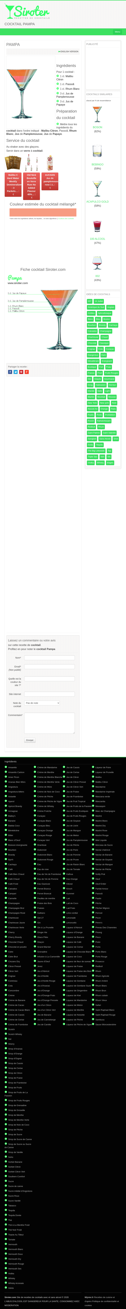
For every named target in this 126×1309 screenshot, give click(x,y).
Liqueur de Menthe (75, 1010)
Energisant (107, 361)
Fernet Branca (44, 888)
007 (89, 301)
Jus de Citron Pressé (76, 782)
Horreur (112, 385)
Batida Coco (14, 825)
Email (15, 668)
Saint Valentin (109, 433)
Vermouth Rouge (16, 1264)
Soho (10, 1157)
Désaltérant (93, 361)
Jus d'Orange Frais (46, 995)
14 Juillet (99, 301)
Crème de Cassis (16, 1015)
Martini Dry (100, 825)
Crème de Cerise (16, 1019)
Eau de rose (43, 869)
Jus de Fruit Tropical (75, 801)
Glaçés (97, 379)
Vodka (91, 462)
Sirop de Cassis (15, 1063)
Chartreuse (93, 337)
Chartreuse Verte (16, 927)
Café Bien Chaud (16, 874)
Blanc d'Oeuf (14, 840)
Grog (90, 385)
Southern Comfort (16, 1176)
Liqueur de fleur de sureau (78, 961)
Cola (100, 349)
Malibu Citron (101, 782)
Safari (98, 1005)
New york (104, 403)
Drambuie (41, 845)
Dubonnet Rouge (45, 859)
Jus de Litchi (72, 825)
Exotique (92, 367)
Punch (91, 421)
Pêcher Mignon (102, 908)
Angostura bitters (16, 791)
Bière (90, 319)
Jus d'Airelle (43, 976)
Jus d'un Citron (44, 1005)
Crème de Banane (16, 1000)
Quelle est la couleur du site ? (14, 682)
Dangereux (93, 355)
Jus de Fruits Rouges (76, 816)
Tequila (99, 445)
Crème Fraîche (44, 811)
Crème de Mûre (44, 787)
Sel (9, 1039)
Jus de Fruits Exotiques (77, 811)
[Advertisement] (43, 243)
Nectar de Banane (103, 855)
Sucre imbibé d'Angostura (20, 1191)
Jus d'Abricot (43, 971)
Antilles (91, 313)
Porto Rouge (101, 956)
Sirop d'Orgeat (15, 1058)
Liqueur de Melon (74, 1005)
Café (10, 869)
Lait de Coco (72, 903)
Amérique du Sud (96, 307)
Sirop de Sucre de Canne (20, 1139)
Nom (18, 657)
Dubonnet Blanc (44, 855)
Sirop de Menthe (16, 1115)
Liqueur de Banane (75, 937)
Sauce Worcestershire (105, 1024)
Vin (108, 456)
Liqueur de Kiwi (73, 995)
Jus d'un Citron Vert (46, 1010)
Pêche (98, 903)
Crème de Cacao (16, 1005)
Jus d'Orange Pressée (47, 1000)
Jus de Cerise (72, 772)
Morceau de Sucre (104, 845)
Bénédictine (13, 830)
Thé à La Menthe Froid (19, 1225)
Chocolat (92, 343)
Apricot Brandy (15, 806)
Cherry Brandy (15, 937)
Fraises (40, 908)
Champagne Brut (16, 908)
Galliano (41, 913)
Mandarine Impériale (105, 791)
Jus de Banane (44, 1015)
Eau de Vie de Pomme (47, 879)
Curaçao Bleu (43, 825)
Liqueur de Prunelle (104, 772)
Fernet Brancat (44, 893)
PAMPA (13, 44)
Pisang (98, 932)
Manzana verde (102, 796)
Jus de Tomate (73, 869)
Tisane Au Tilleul (15, 1234)
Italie (100, 391)
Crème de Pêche (45, 796)
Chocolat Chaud (15, 942)
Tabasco (12, 1205)
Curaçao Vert (43, 840)
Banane (12, 821)
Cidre (10, 952)
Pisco (98, 937)
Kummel (70, 893)
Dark (103, 355)
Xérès (11, 1288)
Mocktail (101, 397)
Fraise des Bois (44, 903)
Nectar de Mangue (104, 864)
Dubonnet (41, 850)
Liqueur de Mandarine (76, 1000)
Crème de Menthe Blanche (49, 777)
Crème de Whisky (45, 806)
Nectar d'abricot (102, 850)
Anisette (12, 796)
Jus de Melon (72, 835)
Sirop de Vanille (15, 1152)
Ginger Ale (42, 932)
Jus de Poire (72, 850)
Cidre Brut (13, 956)
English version (69, 51)
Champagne (105, 331)
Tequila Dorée (14, 1215)
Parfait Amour (101, 888)
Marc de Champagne (105, 811)
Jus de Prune (72, 859)
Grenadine (42, 952)
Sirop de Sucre (15, 1134)
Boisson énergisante (17, 845)
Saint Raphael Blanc (105, 1010)
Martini (91, 397)
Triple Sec (92, 456)
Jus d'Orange (43, 990)
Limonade (71, 918)
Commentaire (14, 715)
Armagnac (13, 811)
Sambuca (99, 1019)
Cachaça (113, 325)
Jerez (39, 966)
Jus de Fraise (72, 791)
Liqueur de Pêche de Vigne (79, 1024)
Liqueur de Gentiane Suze (78, 985)
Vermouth (12, 1244)
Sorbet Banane (15, 1162)
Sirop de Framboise (17, 1083)
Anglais (110, 307)
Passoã (70, 84)
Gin (89, 379)
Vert (102, 456)
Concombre (13, 990)
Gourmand (109, 379)
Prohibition (110, 415)
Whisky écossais (16, 1283)
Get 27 (40, 918)
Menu (117, 32)
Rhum (101, 427)
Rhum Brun (100, 990)
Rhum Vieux (101, 1000)
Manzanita (100, 801)
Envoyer (29, 740)
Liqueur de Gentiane (75, 981)
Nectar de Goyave (103, 859)
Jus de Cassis (72, 767)
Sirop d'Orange (15, 1053)
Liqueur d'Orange (74, 932)
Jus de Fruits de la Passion (79, 806)
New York (92, 403)
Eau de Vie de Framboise (49, 874)
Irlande (91, 391)
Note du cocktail (17, 705)
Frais (108, 367)
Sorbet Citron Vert (16, 1171)
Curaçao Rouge (44, 835)
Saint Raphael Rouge (105, 1015)
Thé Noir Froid (15, 1230)
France (91, 373)
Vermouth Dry (14, 1259)
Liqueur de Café (73, 942)
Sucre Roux (13, 1196)
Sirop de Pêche (15, 1129)
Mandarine (100, 787)
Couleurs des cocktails (66, 218)
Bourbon (92, 325)
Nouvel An (92, 409)
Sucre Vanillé (14, 1201)
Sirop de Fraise (15, 1078)
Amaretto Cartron (16, 772)
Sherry (11, 1044)
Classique (104, 343)
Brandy (102, 325)
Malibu (98, 777)
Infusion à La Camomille (48, 956)
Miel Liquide (101, 840)
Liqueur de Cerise (74, 947)
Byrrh (10, 859)
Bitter (10, 835)
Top (109, 450)
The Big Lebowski (96, 450)
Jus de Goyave (73, 821)
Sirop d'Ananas (15, 1049)
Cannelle (12, 898)
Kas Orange (72, 879)
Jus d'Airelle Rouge (46, 981)
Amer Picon (13, 777)
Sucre (11, 1181)
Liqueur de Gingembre (76, 990)
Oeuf (97, 879)
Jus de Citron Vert (74, 787)
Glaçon (40, 942)
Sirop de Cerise (15, 1068)
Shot (116, 439)
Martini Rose (101, 830)
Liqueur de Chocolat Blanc (78, 952)
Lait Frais (70, 908)
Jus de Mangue (73, 830)
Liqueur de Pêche (74, 1019)
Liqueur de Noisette (75, 1015)
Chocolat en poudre (17, 947)
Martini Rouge (102, 835)
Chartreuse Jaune (16, 922)
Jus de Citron (72, 777)
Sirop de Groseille (16, 1110)
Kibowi (69, 884)
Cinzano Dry (14, 961)
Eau (39, 864)
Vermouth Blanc (15, 1249)
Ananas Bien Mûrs (16, 782)
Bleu (98, 319)
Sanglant (92, 439)
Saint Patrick (94, 433)
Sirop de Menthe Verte (18, 1120)
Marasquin (100, 806)
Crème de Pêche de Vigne (49, 801)
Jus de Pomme (73, 855)
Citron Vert (13, 971)
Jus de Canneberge (46, 1019)
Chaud (104, 337)
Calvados (92, 331)
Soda (90, 445)
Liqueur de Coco (74, 956)
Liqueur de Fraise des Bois (78, 971)
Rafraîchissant (103, 421)
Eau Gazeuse (43, 884)
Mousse (112, 397)
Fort (101, 367)
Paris (113, 409)
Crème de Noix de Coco (48, 791)
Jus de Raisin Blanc (75, 864)
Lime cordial (72, 913)
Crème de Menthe (45, 772)
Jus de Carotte (44, 1024)
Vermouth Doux (15, 1254)
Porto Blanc (100, 952)
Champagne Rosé (16, 913)
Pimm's (98, 922)
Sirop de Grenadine (17, 1105)
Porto (99, 415)
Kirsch (69, 888)
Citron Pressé (14, 966)
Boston (106, 319)
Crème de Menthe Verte (48, 782)
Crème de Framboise (18, 1024)
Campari (12, 893)
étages (110, 462)
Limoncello (71, 922)
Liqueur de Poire (103, 767)
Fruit (100, 373)
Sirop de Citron (15, 1073)
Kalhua (69, 874)
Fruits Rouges (111, 373)
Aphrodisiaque (104, 313)
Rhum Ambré (101, 981)
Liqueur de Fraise (74, 966)
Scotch (11, 1029)
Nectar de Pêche (103, 869)
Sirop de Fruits (15, 1087)
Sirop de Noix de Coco (18, 1125)
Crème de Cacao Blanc (19, 1010)
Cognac (91, 349)
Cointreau (12, 981)
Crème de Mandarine (47, 767)
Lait (68, 898)
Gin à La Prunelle (45, 927)
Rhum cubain (101, 995)
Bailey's (11, 816)
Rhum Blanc (73, 88)
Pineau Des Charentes (106, 927)
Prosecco (99, 961)
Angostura (13, 787)
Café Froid (13, 884)
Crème (11, 995)
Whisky (100, 462)
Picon (98, 918)
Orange (104, 409)
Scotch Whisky (15, 1034)
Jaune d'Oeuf (43, 961)
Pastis (91, 415)
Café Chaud (13, 879)
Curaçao (110, 349)
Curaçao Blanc (44, 821)
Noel (114, 403)
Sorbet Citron (14, 1167)
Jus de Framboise (74, 796)
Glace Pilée (42, 937)
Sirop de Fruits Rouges (19, 1100)
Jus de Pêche (72, 845)
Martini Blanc (101, 821)
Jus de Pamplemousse (77, 840)
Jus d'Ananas (43, 985)
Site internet (15, 694)
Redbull (91, 427)
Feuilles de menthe (46, 898)
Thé (10, 1220)
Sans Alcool (104, 439)
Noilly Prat (100, 874)
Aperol (11, 801)
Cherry (11, 932)
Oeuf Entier (100, 884)
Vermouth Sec (14, 1268)
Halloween (101, 385)
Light (107, 391)
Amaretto (12, 767)
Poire (97, 942)
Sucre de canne (15, 1186)
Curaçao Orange (45, 830)
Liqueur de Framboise (76, 976)
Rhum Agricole (102, 976)
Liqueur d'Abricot (74, 927)
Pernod (98, 913)
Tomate (11, 1239)
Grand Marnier (44, 947)
